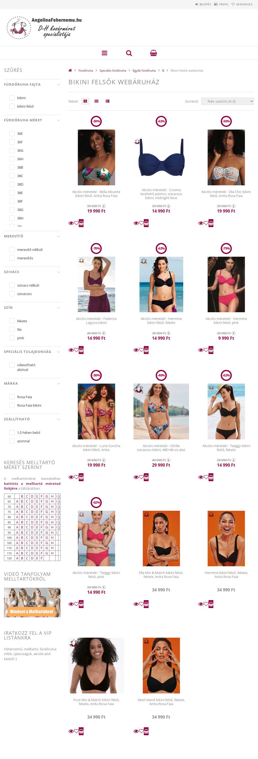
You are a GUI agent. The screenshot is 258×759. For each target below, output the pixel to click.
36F (20, 142)
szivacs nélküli (28, 285)
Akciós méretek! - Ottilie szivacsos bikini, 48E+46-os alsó (161, 447)
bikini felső (25, 106)
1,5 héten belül (28, 432)
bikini (21, 97)
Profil (216, 4)
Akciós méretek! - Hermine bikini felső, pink (226, 320)
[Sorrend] (227, 101)
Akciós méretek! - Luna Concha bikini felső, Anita (96, 447)
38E (20, 192)
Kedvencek (242, 4)
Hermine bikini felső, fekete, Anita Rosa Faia (226, 574)
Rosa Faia (24, 396)
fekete (22, 321)
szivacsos (24, 293)
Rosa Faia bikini (29, 405)
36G (20, 150)
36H (20, 159)
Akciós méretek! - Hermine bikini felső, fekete (161, 320)
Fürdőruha (86, 70)
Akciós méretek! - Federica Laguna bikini (96, 320)
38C (20, 175)
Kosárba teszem (81, 223)
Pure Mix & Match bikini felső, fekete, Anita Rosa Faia (96, 701)
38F (20, 201)
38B (20, 167)
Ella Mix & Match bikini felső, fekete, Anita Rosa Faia (161, 574)
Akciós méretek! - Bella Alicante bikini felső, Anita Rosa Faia (96, 193)
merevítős (25, 258)
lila (19, 329)
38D (20, 184)
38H (20, 218)
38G (20, 209)
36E (20, 133)
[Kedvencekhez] (76, 223)
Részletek (71, 223)
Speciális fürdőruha (113, 70)
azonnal (23, 441)
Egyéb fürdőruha (144, 70)
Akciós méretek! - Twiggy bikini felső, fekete (226, 447)
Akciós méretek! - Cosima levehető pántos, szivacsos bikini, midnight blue (161, 194)
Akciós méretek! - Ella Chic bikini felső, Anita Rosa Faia (226, 193)
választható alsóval (26, 367)
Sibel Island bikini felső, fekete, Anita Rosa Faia (161, 701)
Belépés (193, 4)
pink (20, 337)
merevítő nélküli (30, 249)
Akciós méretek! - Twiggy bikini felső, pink (96, 574)
